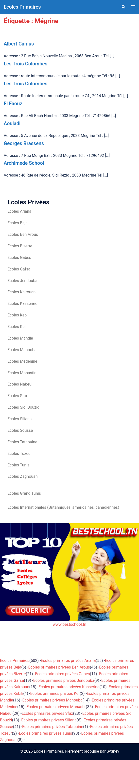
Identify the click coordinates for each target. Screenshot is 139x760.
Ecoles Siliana (19, 419)
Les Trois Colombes (25, 64)
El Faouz (13, 103)
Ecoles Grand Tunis (24, 493)
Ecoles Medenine (22, 361)
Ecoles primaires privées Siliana (49, 720)
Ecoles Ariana (19, 211)
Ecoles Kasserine (22, 303)
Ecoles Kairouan (21, 292)
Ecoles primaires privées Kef (55, 693)
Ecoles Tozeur (19, 453)
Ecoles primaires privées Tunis (45, 733)
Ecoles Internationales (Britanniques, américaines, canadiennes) (63, 507)
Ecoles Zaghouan (22, 476)
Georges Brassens (24, 143)
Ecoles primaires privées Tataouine (52, 726)
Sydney (113, 751)
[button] (123, 7)
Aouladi (12, 123)
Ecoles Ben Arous (22, 234)
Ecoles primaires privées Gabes (62, 673)
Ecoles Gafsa (18, 269)
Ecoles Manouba (21, 349)
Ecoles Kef (16, 326)
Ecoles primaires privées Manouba (52, 700)
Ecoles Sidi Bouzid (23, 407)
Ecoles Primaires (22, 7)
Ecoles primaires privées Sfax (47, 713)
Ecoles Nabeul (19, 384)
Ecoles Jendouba (22, 280)
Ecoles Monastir (21, 373)
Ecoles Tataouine (22, 442)
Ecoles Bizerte (19, 246)
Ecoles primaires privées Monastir (56, 706)
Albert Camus (19, 44)
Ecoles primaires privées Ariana (68, 660)
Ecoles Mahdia (20, 338)
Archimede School (24, 163)
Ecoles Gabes (19, 257)
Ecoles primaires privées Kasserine (68, 687)
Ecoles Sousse (20, 430)
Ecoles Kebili (18, 315)
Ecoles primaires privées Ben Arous (59, 667)
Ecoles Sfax (17, 395)
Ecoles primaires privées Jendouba (63, 680)
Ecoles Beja (17, 223)
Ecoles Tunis (18, 465)
